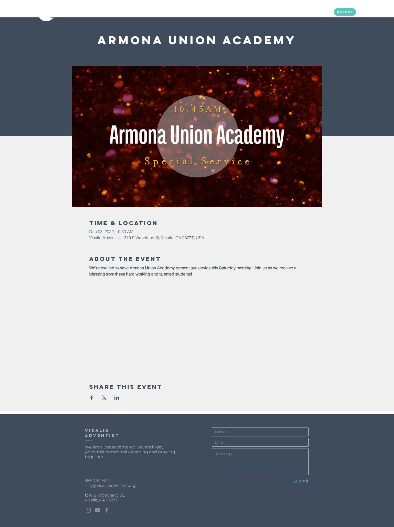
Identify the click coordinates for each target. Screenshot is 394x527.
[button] (121, 12)
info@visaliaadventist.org (110, 485)
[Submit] (291, 481)
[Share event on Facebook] (91, 398)
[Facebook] (106, 510)
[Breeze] (345, 12)
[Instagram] (88, 510)
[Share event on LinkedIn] (116, 398)
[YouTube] (97, 510)
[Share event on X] (104, 398)
